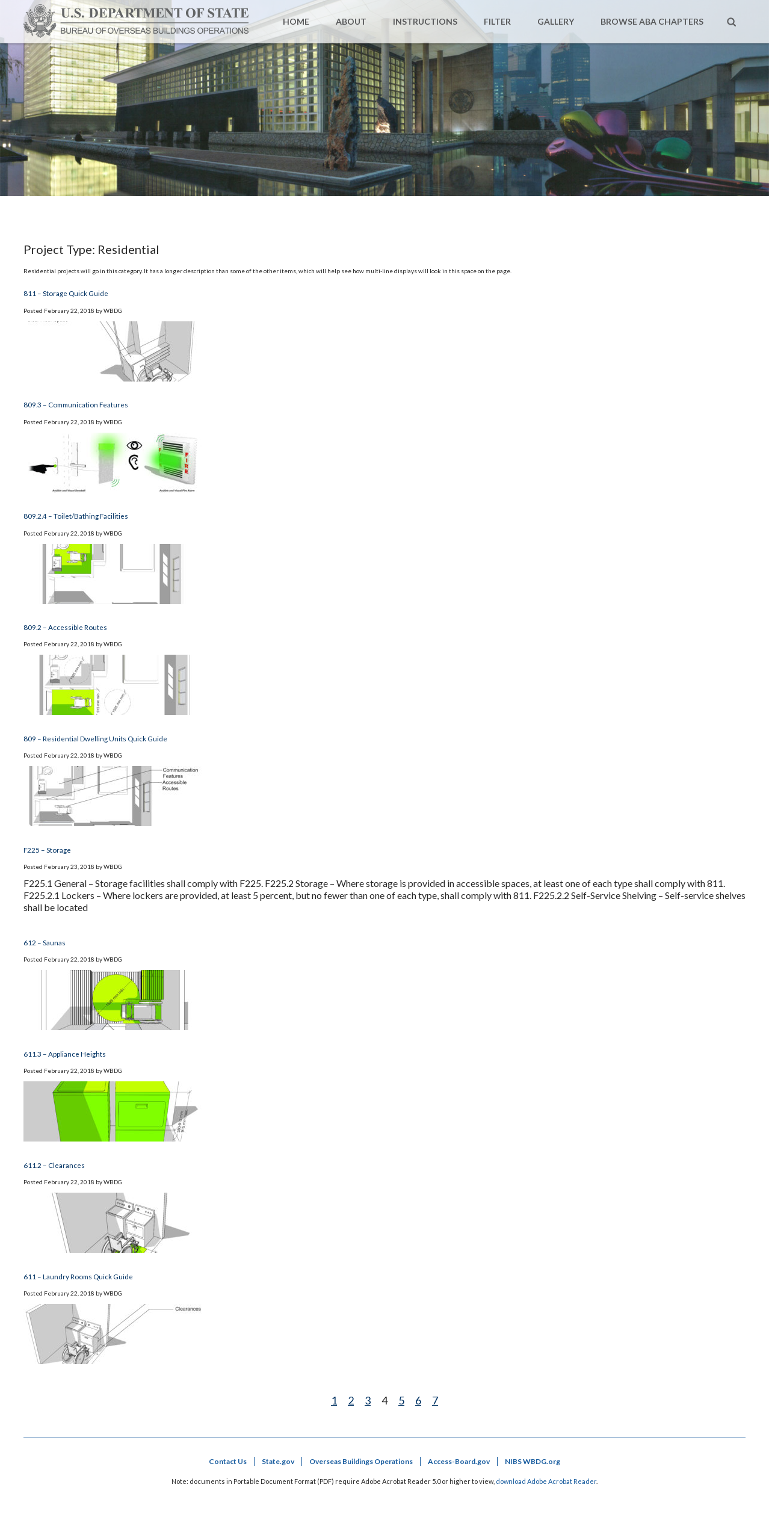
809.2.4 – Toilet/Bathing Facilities (75, 515)
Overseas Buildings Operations (361, 1461)
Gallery (555, 21)
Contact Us (228, 1461)
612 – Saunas (44, 942)
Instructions (425, 21)
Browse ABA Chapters (652, 21)
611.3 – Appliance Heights (64, 1053)
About (351, 21)
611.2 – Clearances (54, 1165)
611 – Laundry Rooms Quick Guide (78, 1276)
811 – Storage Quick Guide (65, 293)
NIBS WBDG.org (532, 1461)
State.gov (278, 1461)
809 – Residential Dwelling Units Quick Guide (95, 738)
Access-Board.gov (459, 1461)
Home (296, 21)
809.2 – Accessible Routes (65, 627)
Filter (497, 21)
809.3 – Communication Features (75, 404)
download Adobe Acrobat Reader (546, 1481)
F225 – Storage (47, 849)
